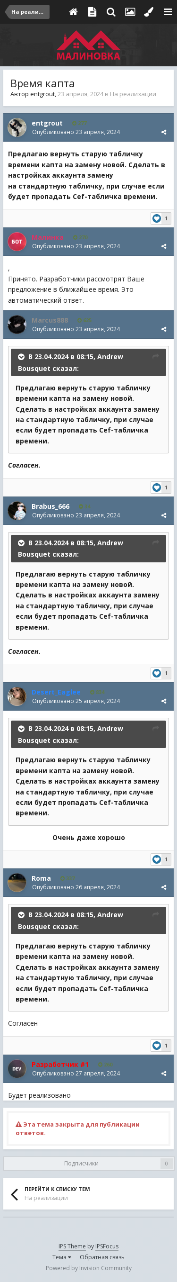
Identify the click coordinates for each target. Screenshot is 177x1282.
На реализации (133, 94)
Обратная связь (102, 1257)
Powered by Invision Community (89, 1268)
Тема (61, 1257)
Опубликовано (76, 132)
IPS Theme (72, 1246)
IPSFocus (106, 1246)
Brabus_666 (50, 506)
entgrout (42, 94)
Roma (41, 878)
